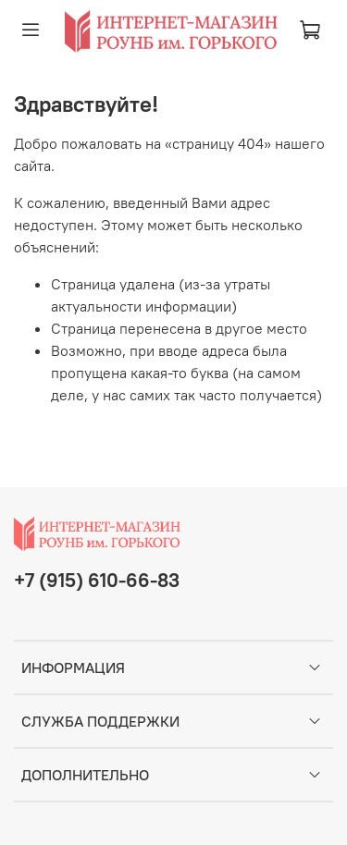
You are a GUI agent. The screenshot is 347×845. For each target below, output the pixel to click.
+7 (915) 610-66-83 (97, 580)
